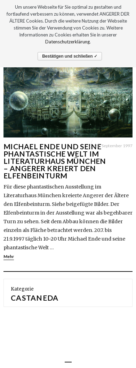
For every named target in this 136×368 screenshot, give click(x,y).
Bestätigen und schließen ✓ (69, 56)
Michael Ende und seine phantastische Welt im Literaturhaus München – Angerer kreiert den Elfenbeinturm (54, 161)
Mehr (8, 256)
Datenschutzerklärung (67, 41)
